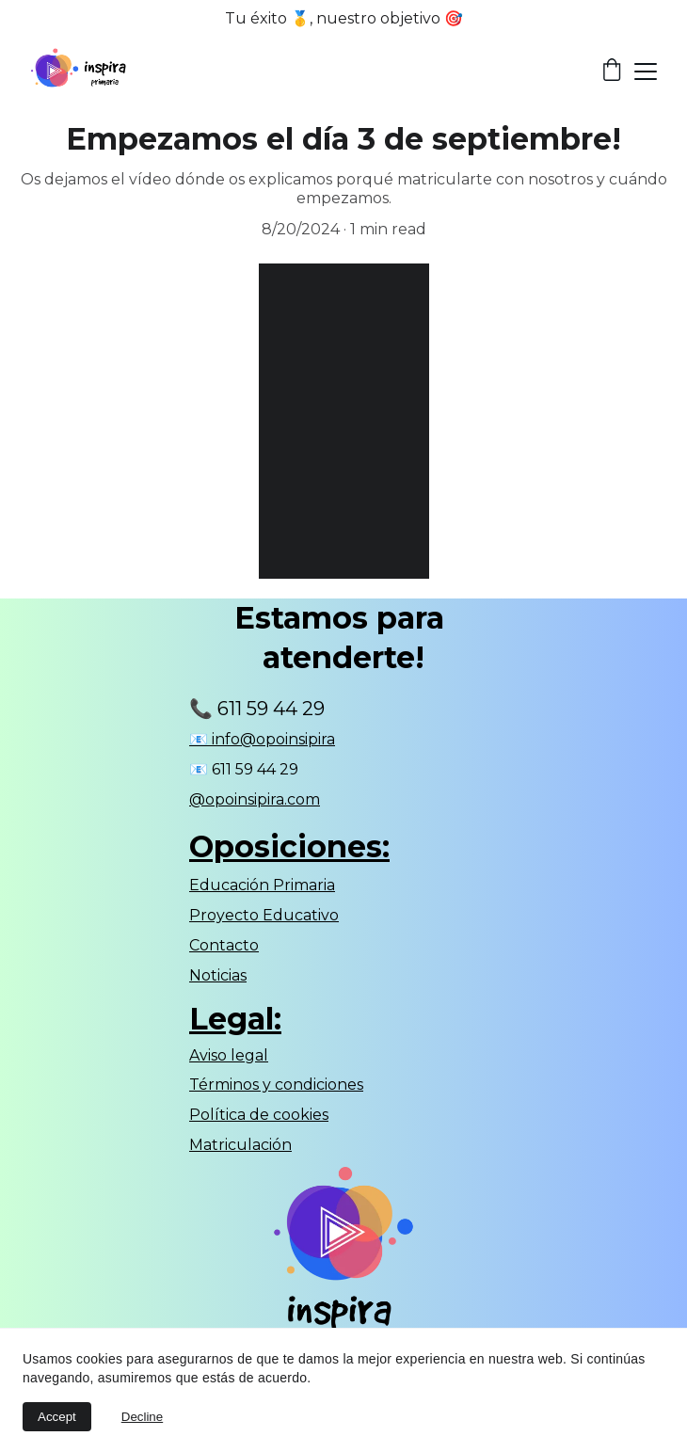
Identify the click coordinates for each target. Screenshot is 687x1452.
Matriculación (240, 1145)
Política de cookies (258, 1115)
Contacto (224, 945)
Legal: (235, 1018)
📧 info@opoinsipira (262, 739)
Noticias (218, 975)
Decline (142, 1417)
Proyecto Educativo (264, 915)
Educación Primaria (262, 885)
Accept (57, 1417)
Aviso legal (228, 1055)
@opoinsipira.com (254, 799)
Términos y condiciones (276, 1084)
